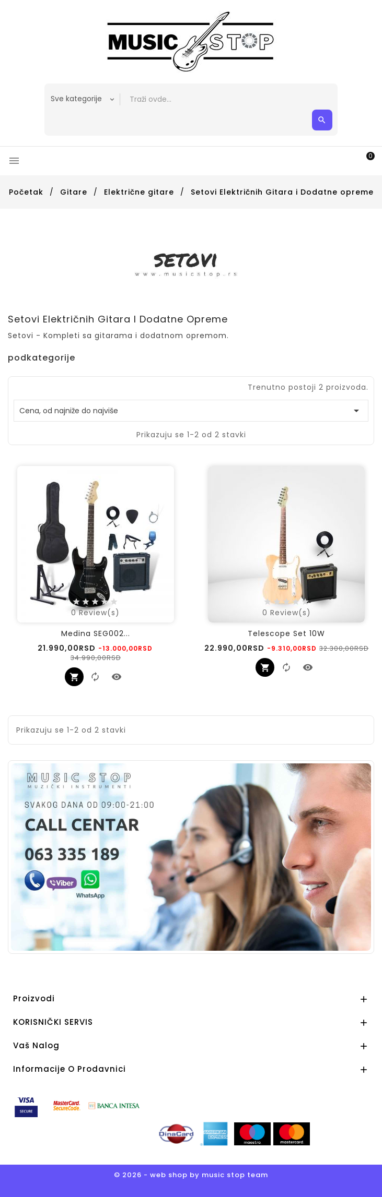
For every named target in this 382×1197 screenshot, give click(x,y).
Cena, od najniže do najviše (191, 410)
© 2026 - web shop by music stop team (191, 1175)
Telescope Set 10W (286, 633)
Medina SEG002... (95, 633)
